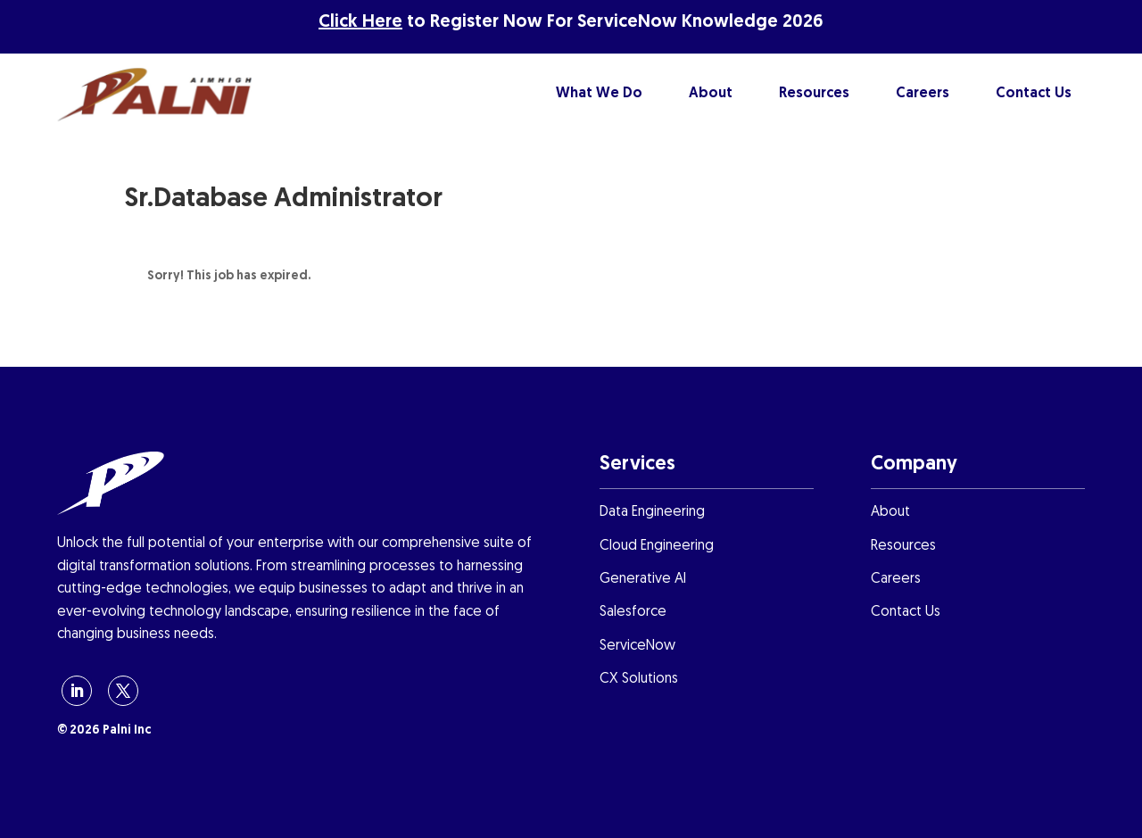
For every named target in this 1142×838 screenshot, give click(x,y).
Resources (814, 94)
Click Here (360, 22)
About (710, 94)
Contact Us (1034, 94)
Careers (922, 94)
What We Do (599, 94)
